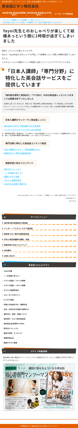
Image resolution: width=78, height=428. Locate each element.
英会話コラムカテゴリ (26, 265)
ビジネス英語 (9, 300)
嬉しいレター (35, 20)
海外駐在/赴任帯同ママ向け (14, 323)
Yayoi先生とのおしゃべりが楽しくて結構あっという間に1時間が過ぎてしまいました (32, 22)
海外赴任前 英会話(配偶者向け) (14, 13)
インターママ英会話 (64, 13)
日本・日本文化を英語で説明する (16, 309)
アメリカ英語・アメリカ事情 (14, 280)
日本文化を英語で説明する (15, 183)
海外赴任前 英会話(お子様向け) (39, 13)
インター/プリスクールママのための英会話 (22, 129)
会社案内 (7, 250)
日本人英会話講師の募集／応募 (16, 239)
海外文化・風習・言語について (15, 314)
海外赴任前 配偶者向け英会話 (16, 223)
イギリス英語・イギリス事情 (14, 285)
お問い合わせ (9, 256)
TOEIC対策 (8, 271)
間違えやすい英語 (11, 176)
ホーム (5, 20)
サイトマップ (53, 426)
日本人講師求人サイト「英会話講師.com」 (22, 149)
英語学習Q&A (9, 338)
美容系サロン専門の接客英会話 (17, 153)
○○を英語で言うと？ (13, 172)
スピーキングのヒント (12, 295)
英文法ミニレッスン (12, 169)
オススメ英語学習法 (12, 180)
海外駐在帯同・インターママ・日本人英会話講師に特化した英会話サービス (32, 1)
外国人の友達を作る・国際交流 (15, 304)
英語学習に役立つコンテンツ (15, 245)
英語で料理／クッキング (13, 333)
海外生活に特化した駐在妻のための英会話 (22, 125)
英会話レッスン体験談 (19, 20)
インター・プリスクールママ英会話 (18, 228)
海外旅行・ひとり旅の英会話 (14, 319)
